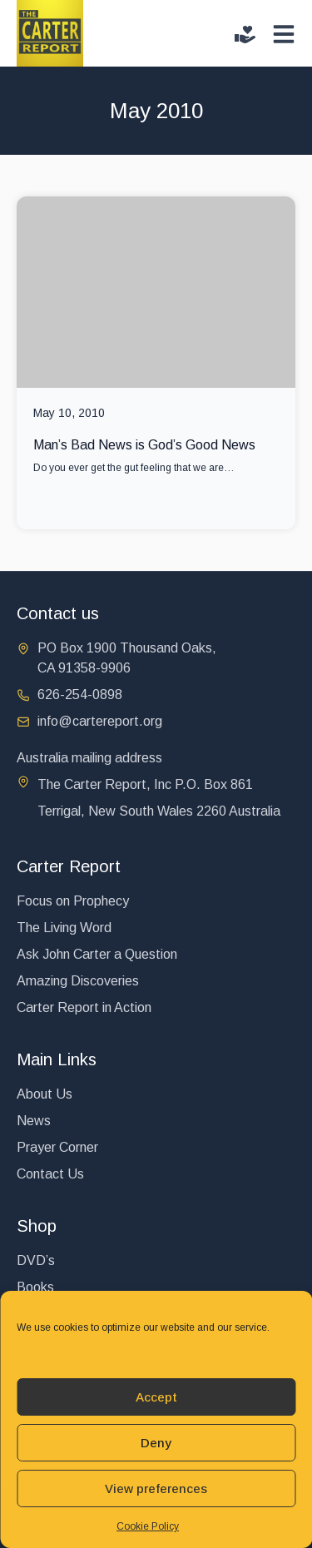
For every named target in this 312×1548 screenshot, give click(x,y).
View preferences (156, 1488)
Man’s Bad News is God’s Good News (144, 445)
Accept (156, 1397)
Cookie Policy (147, 1526)
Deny (156, 1443)
